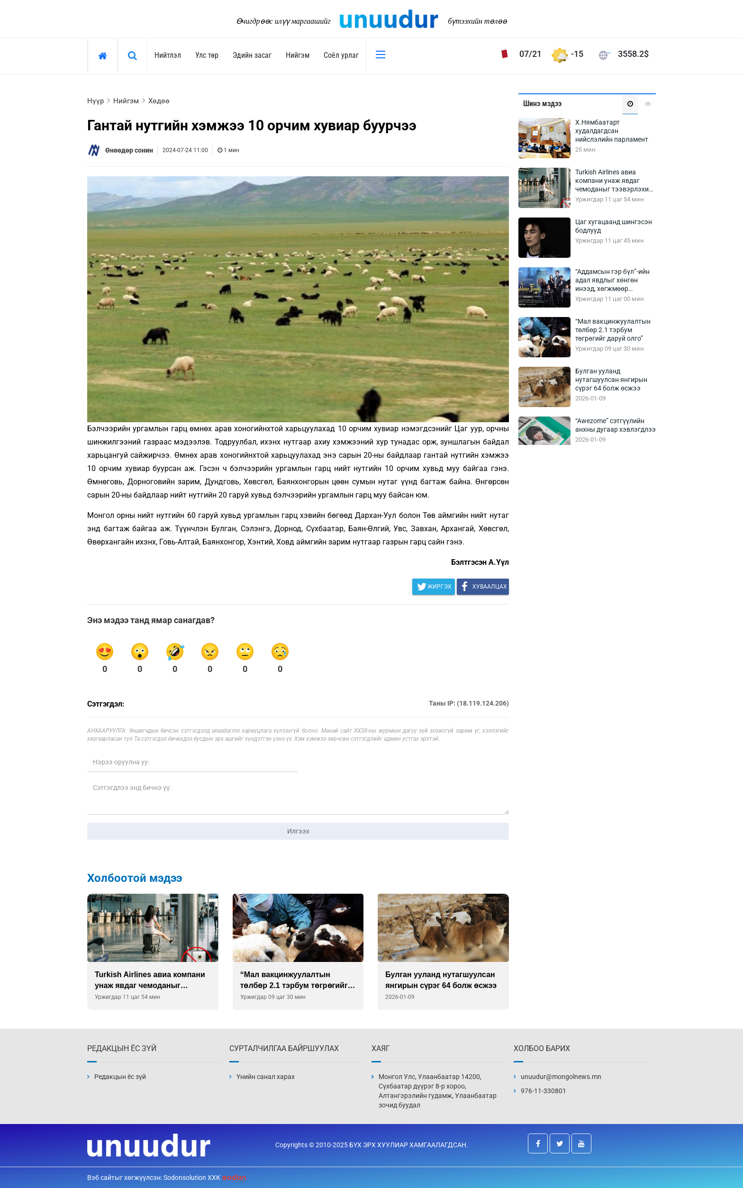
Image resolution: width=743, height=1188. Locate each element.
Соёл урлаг (341, 55)
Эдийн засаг (252, 55)
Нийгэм (297, 55)
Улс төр (206, 55)
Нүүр (95, 101)
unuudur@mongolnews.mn (561, 1076)
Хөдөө (159, 101)
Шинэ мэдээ (542, 103)
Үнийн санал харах (265, 1076)
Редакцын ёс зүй (120, 1076)
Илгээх (298, 831)
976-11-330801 (543, 1091)
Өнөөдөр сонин (129, 150)
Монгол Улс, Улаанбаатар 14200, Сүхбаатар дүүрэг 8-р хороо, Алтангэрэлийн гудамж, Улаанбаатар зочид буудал (438, 1091)
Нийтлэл (167, 55)
